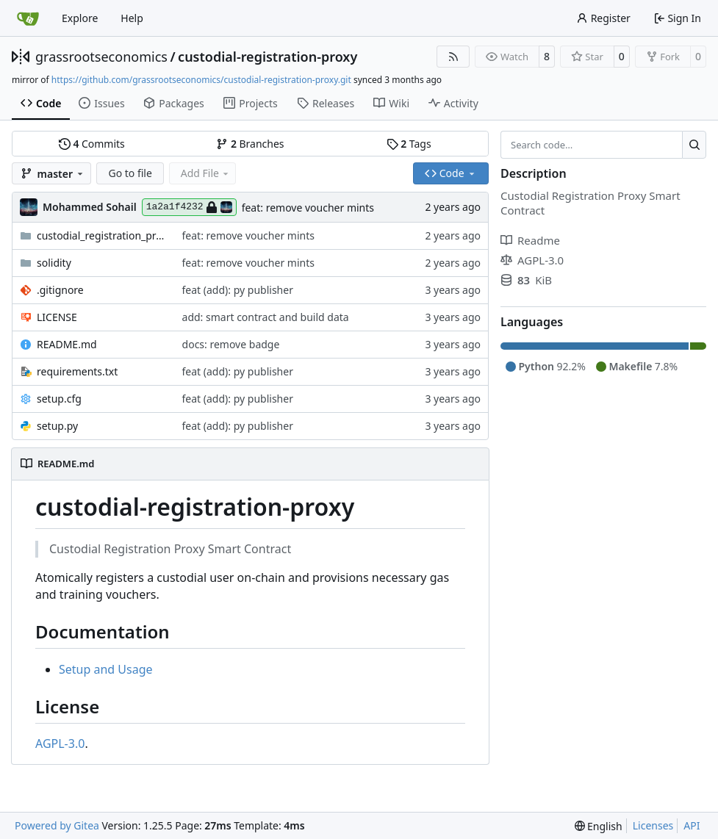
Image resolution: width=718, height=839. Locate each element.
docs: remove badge (231, 344)
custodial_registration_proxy (102, 235)
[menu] (598, 826)
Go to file (129, 173)
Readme (530, 240)
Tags (409, 144)
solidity (54, 263)
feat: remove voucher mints (308, 208)
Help (132, 18)
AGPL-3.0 (60, 743)
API (691, 825)
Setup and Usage (106, 669)
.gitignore (60, 290)
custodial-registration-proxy (267, 56)
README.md (67, 344)
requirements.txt (77, 371)
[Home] (28, 18)
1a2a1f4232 (189, 207)
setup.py (57, 426)
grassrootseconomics (101, 56)
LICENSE (57, 317)
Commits (92, 144)
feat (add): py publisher (237, 290)
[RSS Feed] (453, 57)
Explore (80, 18)
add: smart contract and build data (265, 317)
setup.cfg (59, 399)
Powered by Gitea (57, 825)
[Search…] (694, 145)
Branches (250, 144)
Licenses (653, 825)
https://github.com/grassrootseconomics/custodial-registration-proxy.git (201, 79)
